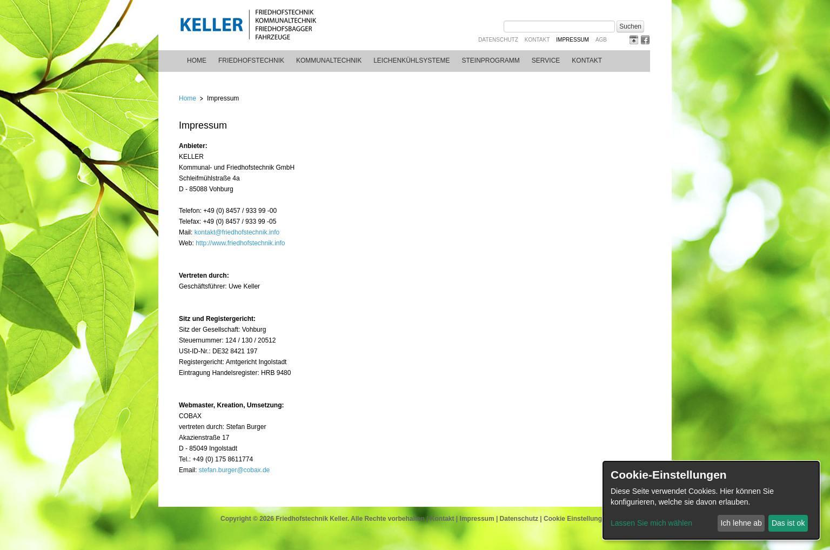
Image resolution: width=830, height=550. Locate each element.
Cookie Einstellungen (577, 518)
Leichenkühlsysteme (411, 60)
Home (196, 60)
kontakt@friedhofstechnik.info (237, 232)
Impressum (477, 518)
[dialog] (711, 500)
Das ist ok (788, 523)
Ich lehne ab (740, 523)
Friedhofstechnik (251, 60)
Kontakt (537, 40)
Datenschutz (498, 40)
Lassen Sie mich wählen (651, 523)
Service (546, 60)
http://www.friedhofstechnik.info (240, 243)
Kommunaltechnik (329, 60)
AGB (601, 40)
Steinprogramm (491, 60)
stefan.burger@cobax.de (234, 470)
